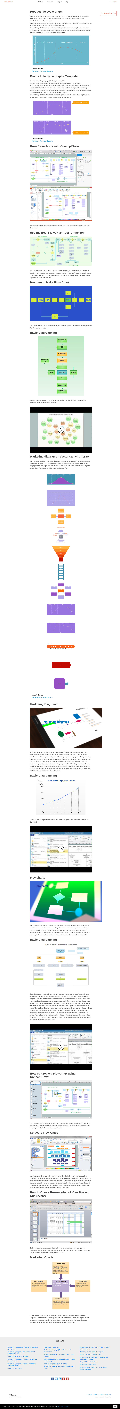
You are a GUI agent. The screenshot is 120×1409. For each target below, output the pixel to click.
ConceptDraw (8, 2)
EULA (101, 1394)
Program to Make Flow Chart (49, 282)
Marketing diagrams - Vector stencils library (60, 456)
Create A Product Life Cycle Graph (90, 1354)
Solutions (50, 2)
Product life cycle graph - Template (53, 76)
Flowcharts (37, 877)
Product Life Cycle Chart (51, 1347)
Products (40, 2)
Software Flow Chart (44, 1132)
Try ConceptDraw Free (108, 13)
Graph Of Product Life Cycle (88, 1362)
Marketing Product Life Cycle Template (91, 1351)
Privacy (106, 1394)
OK (115, 1406)
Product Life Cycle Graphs (88, 1364)
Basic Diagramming (43, 332)
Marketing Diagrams (46, 71)
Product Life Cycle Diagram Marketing (55, 1363)
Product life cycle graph (46, 11)
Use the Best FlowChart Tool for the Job (57, 232)
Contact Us (89, 1394)
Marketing (35, 71)
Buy (67, 2)
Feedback (96, 1394)
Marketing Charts (41, 1257)
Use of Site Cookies (62, 1406)
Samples (59, 2)
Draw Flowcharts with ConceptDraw (54, 146)
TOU (110, 1394)
